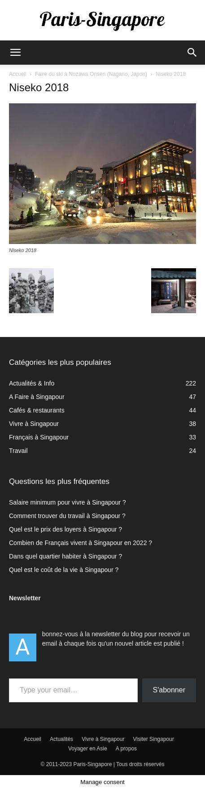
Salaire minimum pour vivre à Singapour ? (67, 502)
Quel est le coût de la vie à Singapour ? (63, 569)
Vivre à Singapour (103, 739)
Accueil (17, 74)
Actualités (61, 739)
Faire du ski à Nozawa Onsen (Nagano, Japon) (91, 74)
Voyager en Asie (87, 748)
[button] (15, 52)
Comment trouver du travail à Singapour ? (67, 515)
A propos (126, 748)
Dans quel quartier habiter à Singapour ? (65, 556)
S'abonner (169, 690)
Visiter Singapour (153, 739)
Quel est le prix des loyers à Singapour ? (65, 529)
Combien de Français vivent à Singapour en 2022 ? (80, 542)
